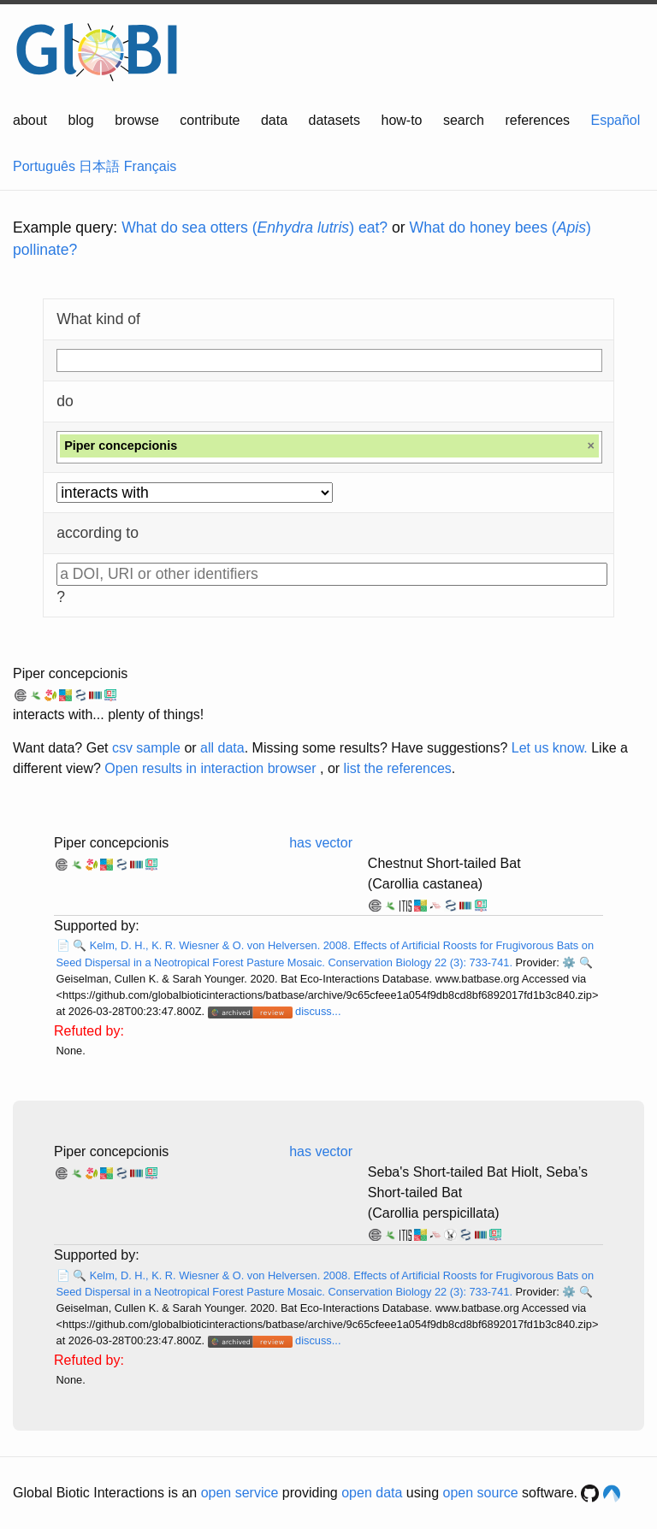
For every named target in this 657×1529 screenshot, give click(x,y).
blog (81, 120)
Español (616, 120)
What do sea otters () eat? (254, 227)
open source (480, 1492)
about (30, 120)
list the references (398, 768)
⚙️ (569, 962)
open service (240, 1492)
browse (137, 120)
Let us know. (550, 748)
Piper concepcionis (70, 673)
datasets (334, 120)
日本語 (99, 166)
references (537, 120)
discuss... (317, 1011)
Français (150, 166)
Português (44, 166)
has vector (320, 842)
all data (222, 748)
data (274, 120)
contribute (210, 120)
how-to (401, 120)
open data (371, 1492)
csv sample (146, 748)
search (463, 120)
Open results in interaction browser (210, 768)
